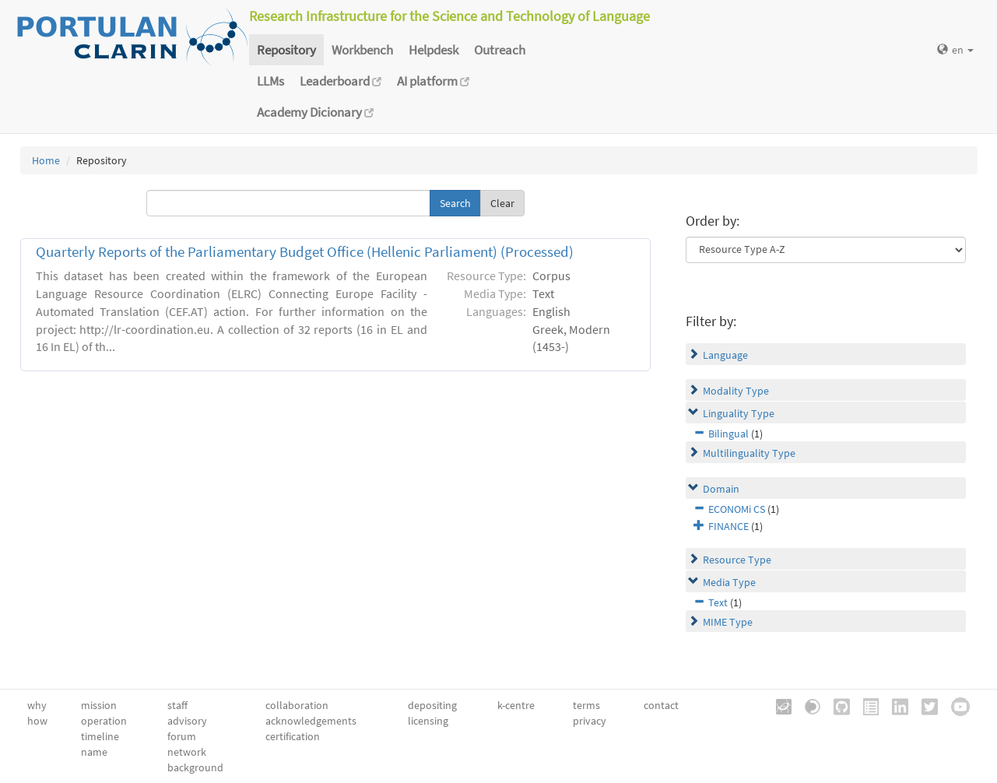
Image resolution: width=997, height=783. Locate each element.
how (37, 721)
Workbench (362, 49)
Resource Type (737, 560)
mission (99, 705)
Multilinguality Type (749, 453)
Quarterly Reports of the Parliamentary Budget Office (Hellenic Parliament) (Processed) (305, 252)
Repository (286, 49)
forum (181, 736)
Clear (502, 203)
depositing (432, 705)
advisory (187, 721)
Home (46, 160)
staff (177, 705)
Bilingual (728, 434)
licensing (428, 721)
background (195, 767)
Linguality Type (738, 413)
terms (586, 705)
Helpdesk (433, 49)
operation (104, 721)
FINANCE (728, 526)
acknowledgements (310, 721)
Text (718, 602)
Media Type (729, 582)
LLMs (270, 81)
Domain (721, 489)
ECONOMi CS (736, 509)
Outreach (499, 49)
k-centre (516, 705)
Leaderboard (340, 81)
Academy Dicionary (315, 112)
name (94, 752)
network (186, 752)
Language (725, 355)
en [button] (955, 50)
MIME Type (728, 622)
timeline (100, 736)
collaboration (296, 705)
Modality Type (736, 391)
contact (661, 705)
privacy (589, 721)
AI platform (433, 81)
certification (292, 736)
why (37, 705)
